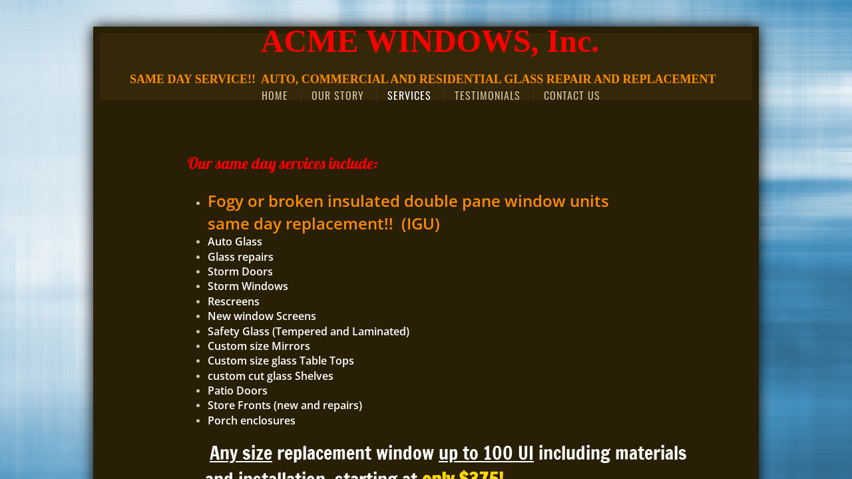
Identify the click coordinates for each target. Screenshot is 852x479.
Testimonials (488, 95)
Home (275, 95)
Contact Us (572, 95)
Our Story (338, 95)
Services (409, 95)
